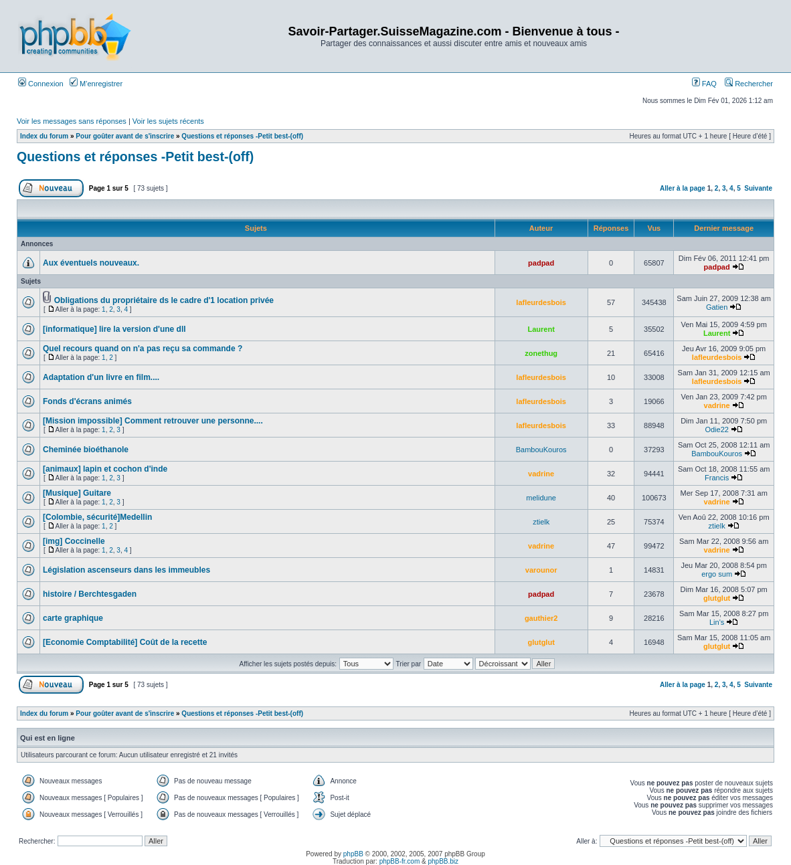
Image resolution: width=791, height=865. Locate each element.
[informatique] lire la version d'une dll (114, 329)
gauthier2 (541, 618)
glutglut (716, 598)
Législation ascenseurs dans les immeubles (126, 570)
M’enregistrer (96, 84)
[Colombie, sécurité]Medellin (97, 517)
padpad (541, 263)
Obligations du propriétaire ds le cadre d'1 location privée (164, 300)
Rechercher (749, 84)
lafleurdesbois (541, 302)
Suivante (758, 188)
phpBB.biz (443, 861)
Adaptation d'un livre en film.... (101, 377)
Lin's (716, 622)
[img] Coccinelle (74, 541)
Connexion (41, 84)
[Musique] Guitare (77, 493)
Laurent (540, 329)
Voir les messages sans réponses (71, 121)
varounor (541, 570)
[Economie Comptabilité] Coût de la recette (125, 642)
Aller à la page (682, 188)
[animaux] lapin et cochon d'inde (105, 469)
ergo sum (716, 574)
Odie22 (716, 429)
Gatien (716, 307)
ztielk (541, 522)
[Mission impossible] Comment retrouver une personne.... (153, 420)
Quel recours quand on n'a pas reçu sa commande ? (142, 348)
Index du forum (44, 136)
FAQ (704, 84)
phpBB (353, 854)
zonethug (541, 353)
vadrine (717, 405)
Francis (717, 478)
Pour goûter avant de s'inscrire (125, 136)
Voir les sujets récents (168, 121)
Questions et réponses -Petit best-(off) (242, 136)
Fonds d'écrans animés (87, 401)
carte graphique (73, 618)
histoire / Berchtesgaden (90, 594)
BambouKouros (541, 450)
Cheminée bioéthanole (85, 449)
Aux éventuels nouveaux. (91, 263)
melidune (541, 498)
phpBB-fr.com (399, 861)
